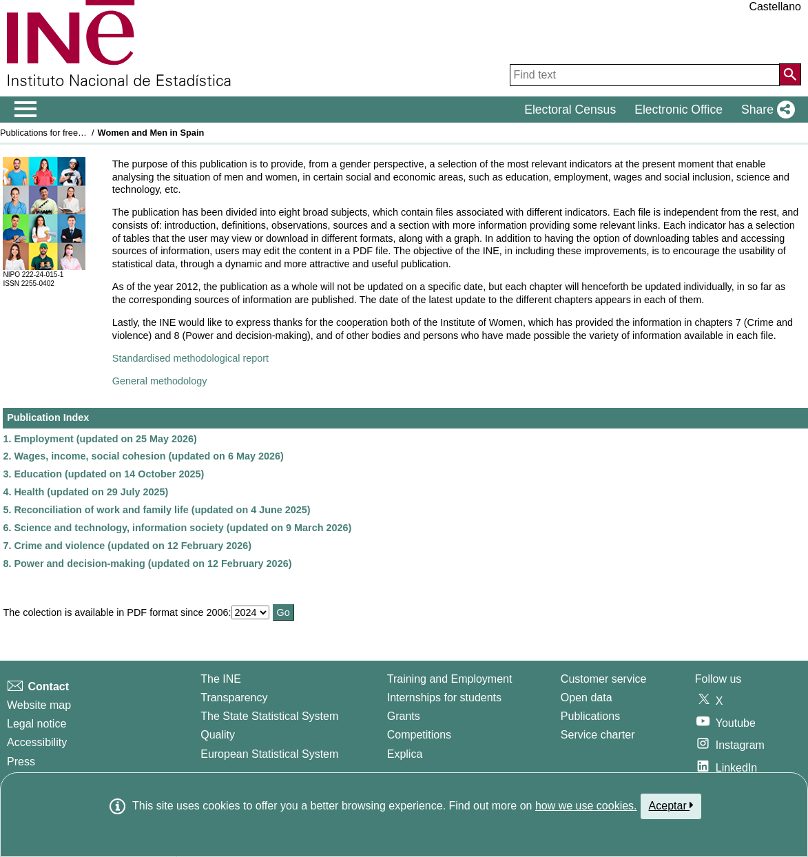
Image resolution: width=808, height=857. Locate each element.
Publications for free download (59, 132)
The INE (220, 679)
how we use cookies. (586, 806)
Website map (39, 705)
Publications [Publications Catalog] (590, 716)
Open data (586, 697)
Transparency (233, 697)
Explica (405, 754)
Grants (403, 716)
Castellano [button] (775, 6)
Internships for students (444, 697)
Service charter (598, 735)
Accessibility (37, 742)
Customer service (603, 679)
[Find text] (645, 75)
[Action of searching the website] (790, 74)
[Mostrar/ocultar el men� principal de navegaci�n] (26, 109)
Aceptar (671, 805)
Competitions (419, 735)
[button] (765, 109)
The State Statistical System (269, 716)
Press (21, 761)
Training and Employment (449, 679)
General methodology (159, 380)
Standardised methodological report (190, 358)
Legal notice (36, 724)
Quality (217, 735)
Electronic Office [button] (678, 109)
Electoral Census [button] (570, 109)
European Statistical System (269, 754)
